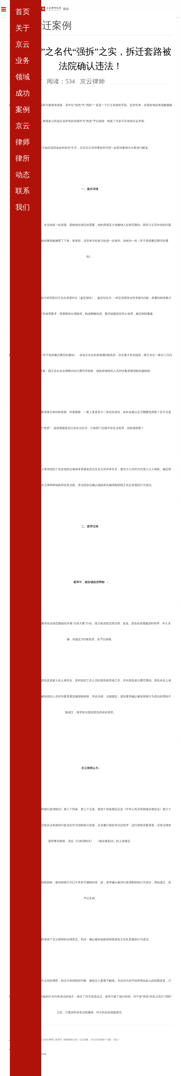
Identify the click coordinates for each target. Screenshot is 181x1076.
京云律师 (131, 469)
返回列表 (42, 1054)
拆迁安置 (151, 224)
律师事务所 (110, 469)
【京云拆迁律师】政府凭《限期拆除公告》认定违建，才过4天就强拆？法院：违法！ (79, 1039)
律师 (94, 147)
